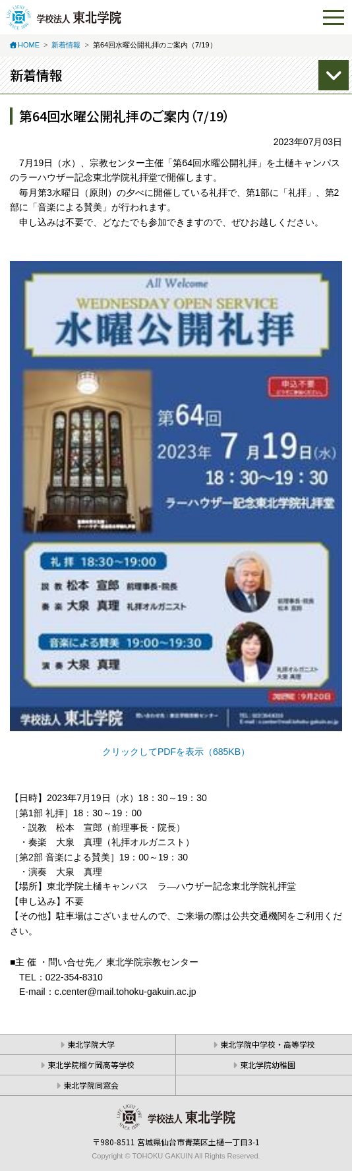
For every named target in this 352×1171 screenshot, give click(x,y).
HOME (29, 45)
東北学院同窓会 (91, 1085)
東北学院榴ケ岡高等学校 (90, 1064)
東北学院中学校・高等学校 (267, 1044)
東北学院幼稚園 (267, 1064)
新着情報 (65, 45)
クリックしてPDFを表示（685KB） (176, 751)
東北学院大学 (91, 1044)
